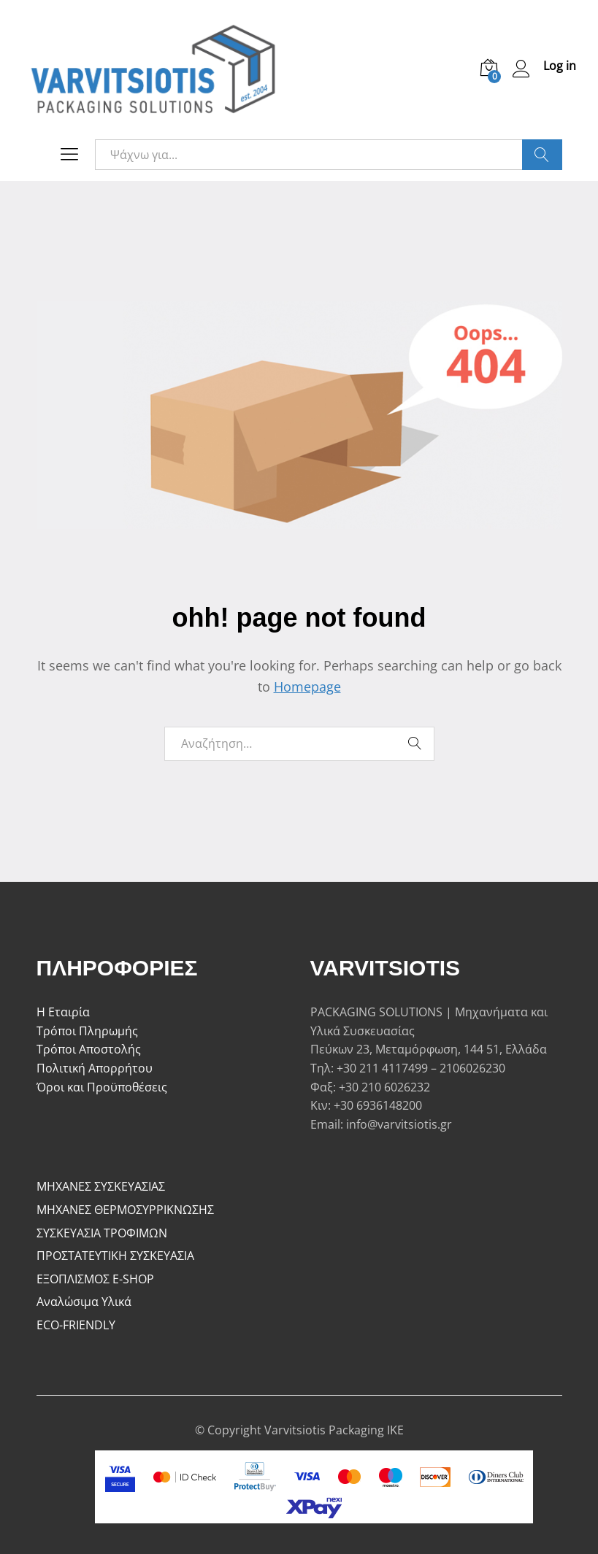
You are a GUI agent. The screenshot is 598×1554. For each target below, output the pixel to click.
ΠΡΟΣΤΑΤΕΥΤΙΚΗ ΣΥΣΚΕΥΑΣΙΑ (115, 1256)
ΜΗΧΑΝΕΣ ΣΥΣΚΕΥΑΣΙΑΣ (101, 1186)
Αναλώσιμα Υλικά (84, 1302)
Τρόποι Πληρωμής (87, 1031)
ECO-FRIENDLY (76, 1325)
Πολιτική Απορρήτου (95, 1068)
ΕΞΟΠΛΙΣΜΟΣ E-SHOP (95, 1279)
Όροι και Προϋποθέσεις (102, 1087)
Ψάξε (542, 154)
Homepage (307, 686)
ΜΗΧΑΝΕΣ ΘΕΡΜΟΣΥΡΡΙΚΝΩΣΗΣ (125, 1210)
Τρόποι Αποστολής (89, 1049)
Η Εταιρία (63, 1012)
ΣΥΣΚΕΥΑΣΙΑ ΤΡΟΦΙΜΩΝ (102, 1233)
